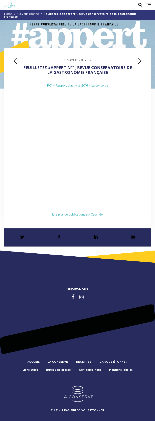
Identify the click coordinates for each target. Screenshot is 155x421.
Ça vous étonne (28, 14)
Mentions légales (121, 370)
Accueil (33, 362)
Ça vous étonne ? (113, 362)
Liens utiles (30, 370)
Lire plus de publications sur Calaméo (77, 214)
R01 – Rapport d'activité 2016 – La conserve (77, 85)
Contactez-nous (90, 370)
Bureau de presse (58, 370)
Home (8, 14)
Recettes (83, 362)
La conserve (58, 362)
